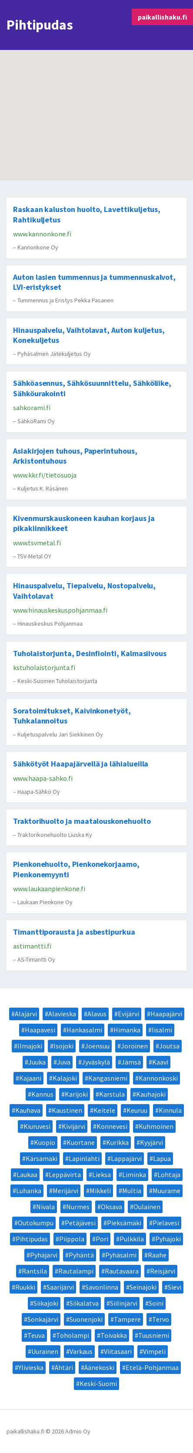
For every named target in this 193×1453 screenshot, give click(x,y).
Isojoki (63, 1046)
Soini (156, 1303)
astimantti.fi (32, 946)
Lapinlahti (84, 1158)
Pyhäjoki (168, 1238)
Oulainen (146, 1206)
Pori (102, 1238)
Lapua (162, 1158)
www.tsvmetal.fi (37, 542)
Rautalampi (75, 1271)
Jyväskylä (96, 1062)
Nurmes (78, 1206)
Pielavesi (166, 1222)
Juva (63, 1062)
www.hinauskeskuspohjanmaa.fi (60, 610)
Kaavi (160, 1062)
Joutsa (169, 1046)
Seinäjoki (143, 1287)
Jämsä (131, 1062)
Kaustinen (67, 1110)
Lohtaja (168, 1174)
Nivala (45, 1206)
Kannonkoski (158, 1078)
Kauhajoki (151, 1094)
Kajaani (30, 1078)
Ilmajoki (29, 1046)
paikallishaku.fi (162, 17)
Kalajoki (65, 1078)
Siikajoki (45, 1303)
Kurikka (117, 1142)
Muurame (166, 1190)
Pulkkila (132, 1238)
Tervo (160, 1319)
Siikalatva (84, 1303)
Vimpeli (154, 1351)
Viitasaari (118, 1351)
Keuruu (136, 1110)
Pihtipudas (32, 1238)
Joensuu (97, 1046)
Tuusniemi (153, 1335)
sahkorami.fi (31, 407)
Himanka (126, 1029)
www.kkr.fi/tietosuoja (45, 475)
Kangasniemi (107, 1078)
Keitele (104, 1110)
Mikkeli (100, 1190)
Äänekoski (99, 1367)
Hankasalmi (84, 1029)
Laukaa (27, 1174)
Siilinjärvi (123, 1303)
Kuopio (44, 1142)
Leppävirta (65, 1174)
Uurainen (44, 1351)
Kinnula (170, 1110)
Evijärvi (128, 1013)
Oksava (111, 1206)
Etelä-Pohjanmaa (152, 1367)
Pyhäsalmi (120, 1255)
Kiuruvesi (36, 1126)
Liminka (134, 1174)
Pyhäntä (81, 1255)
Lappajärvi (126, 1158)
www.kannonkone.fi (42, 233)
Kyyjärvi (151, 1142)
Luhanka (28, 1190)
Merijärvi (65, 1190)
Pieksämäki (124, 1222)
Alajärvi (26, 1013)
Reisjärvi (162, 1271)
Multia (131, 1190)
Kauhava (27, 1110)
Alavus (96, 1013)
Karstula (112, 1094)
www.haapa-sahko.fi (43, 778)
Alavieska (62, 1013)
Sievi (174, 1287)
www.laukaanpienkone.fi (49, 888)
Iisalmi (162, 1029)
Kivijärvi (73, 1126)
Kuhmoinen (156, 1126)
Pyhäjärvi (43, 1255)
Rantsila (34, 1271)
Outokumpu (35, 1222)
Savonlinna (101, 1287)
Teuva (36, 1335)
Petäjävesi (80, 1222)
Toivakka (113, 1335)
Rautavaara (122, 1271)
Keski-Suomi (98, 1383)
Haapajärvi (166, 1013)
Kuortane (81, 1142)
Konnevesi (111, 1126)
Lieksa (101, 1174)
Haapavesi (40, 1029)
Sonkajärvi (42, 1319)
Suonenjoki (86, 1319)
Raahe (157, 1255)
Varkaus (81, 1351)
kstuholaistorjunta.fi (44, 667)
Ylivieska (30, 1367)
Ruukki (25, 1287)
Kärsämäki (41, 1158)
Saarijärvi (60, 1287)
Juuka (37, 1062)
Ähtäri (64, 1367)
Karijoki (76, 1094)
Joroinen (134, 1046)
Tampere (127, 1319)
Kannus (42, 1094)
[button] (89, 118)
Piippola (71, 1238)
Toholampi (72, 1335)
